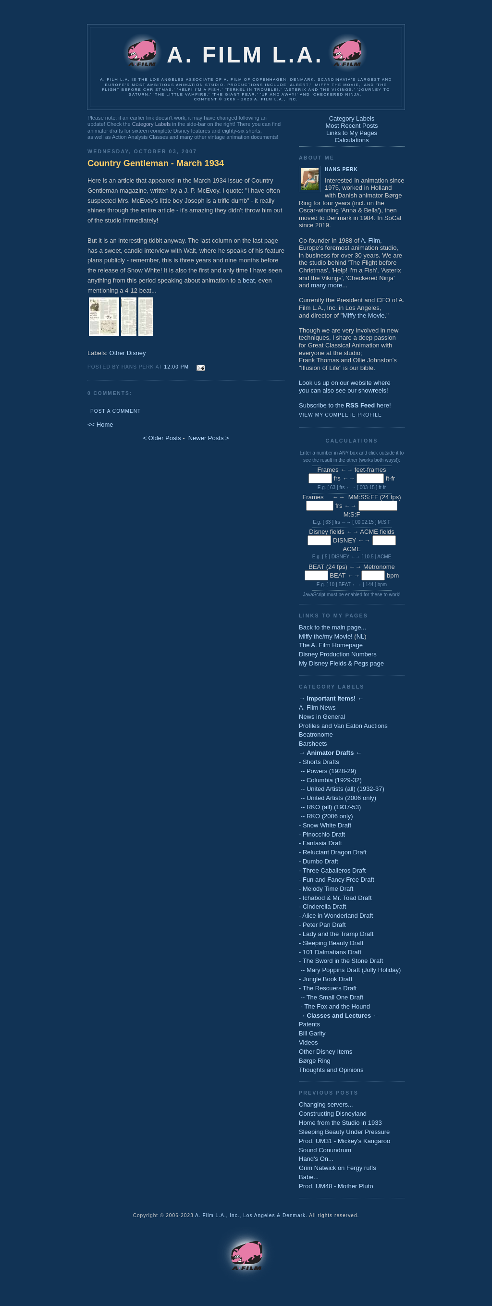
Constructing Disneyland (333, 1113)
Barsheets (313, 743)
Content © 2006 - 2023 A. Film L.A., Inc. (246, 99)
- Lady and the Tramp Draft (336, 933)
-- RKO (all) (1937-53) (330, 807)
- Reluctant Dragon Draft (333, 852)
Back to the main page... (332, 627)
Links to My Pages (351, 132)
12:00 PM (176, 367)
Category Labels (151, 124)
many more (326, 285)
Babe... (309, 1177)
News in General (322, 716)
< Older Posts (162, 438)
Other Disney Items (325, 1051)
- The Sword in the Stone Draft (341, 960)
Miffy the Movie (363, 315)
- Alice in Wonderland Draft (336, 915)
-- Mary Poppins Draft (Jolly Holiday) (350, 969)
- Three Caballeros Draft (332, 870)
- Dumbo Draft (318, 861)
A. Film (370, 240)
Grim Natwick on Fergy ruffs (337, 1167)
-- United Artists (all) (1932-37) (341, 788)
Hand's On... (316, 1158)
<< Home (100, 424)
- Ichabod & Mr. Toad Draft (335, 897)
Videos (308, 1042)
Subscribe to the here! (345, 405)
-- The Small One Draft (331, 997)
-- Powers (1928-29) (327, 771)
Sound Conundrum (325, 1150)
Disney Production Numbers (338, 654)
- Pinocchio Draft (322, 834)
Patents (309, 1024)
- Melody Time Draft (326, 888)
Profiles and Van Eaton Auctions (343, 725)
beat (249, 280)
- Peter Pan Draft (322, 924)
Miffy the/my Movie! (326, 636)
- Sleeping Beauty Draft (331, 943)
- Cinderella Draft (322, 906)
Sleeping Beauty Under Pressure (344, 1131)
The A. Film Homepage (331, 645)
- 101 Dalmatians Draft (330, 952)
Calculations (352, 140)
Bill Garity (312, 1033)
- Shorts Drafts (319, 761)
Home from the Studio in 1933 (340, 1122)
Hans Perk (341, 169)
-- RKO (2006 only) (326, 816)
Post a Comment (115, 411)
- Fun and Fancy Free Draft (336, 879)
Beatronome (316, 734)
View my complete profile (340, 415)
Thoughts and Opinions (331, 1069)
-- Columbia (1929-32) (330, 780)
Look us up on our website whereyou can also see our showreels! (345, 386)
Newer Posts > (208, 438)
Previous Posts (328, 1093)
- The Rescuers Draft (328, 988)
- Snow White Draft (325, 825)
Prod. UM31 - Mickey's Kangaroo (344, 1141)
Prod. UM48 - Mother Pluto (336, 1186)
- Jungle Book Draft (325, 979)
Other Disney (128, 353)
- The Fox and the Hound (334, 1006)
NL (361, 636)
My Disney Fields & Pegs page (341, 663)
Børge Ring (315, 1060)
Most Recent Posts (351, 125)
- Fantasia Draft (320, 843)
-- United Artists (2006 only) (337, 797)
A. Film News (317, 707)
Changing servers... (326, 1104)
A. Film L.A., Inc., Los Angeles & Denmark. (251, 1215)
